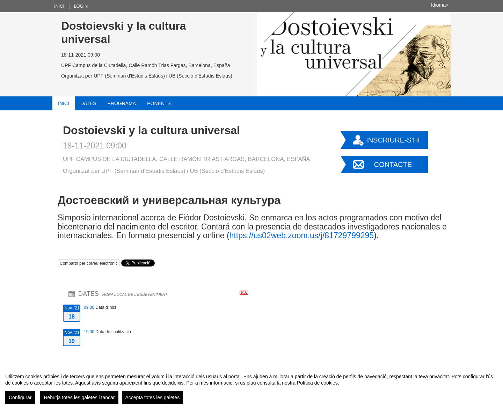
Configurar (20, 397)
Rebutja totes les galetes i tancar (79, 397)
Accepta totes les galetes (152, 397)
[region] (251, 386)
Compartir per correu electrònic (88, 263)
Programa (122, 103)
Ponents (159, 103)
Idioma (440, 5)
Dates (88, 103)
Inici (59, 6)
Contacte (393, 164)
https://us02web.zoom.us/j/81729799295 (301, 235)
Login (81, 6)
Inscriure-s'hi (393, 140)
